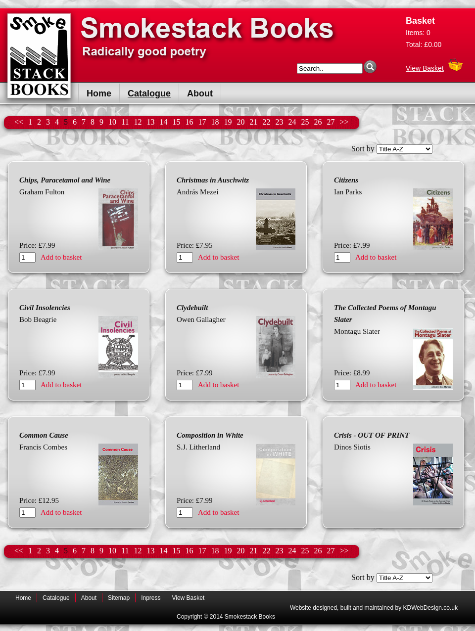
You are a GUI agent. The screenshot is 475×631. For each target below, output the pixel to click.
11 (125, 122)
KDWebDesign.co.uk (430, 607)
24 (292, 122)
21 (253, 122)
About (200, 93)
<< (18, 122)
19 (228, 122)
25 (305, 122)
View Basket (425, 65)
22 (266, 122)
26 (318, 122)
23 (279, 122)
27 (330, 122)
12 (138, 122)
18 (215, 122)
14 (163, 122)
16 (189, 122)
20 (240, 122)
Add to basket (61, 257)
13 (150, 122)
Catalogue (149, 93)
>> (343, 122)
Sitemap (119, 597)
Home (99, 93)
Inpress (150, 597)
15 (176, 122)
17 (202, 122)
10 (112, 122)
